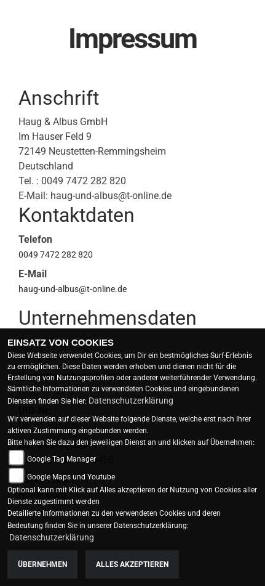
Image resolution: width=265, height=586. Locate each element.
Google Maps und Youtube (71, 477)
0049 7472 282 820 (55, 254)
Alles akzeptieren (132, 564)
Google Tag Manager (61, 459)
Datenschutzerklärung (131, 400)
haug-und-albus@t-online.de (72, 289)
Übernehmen (42, 564)
